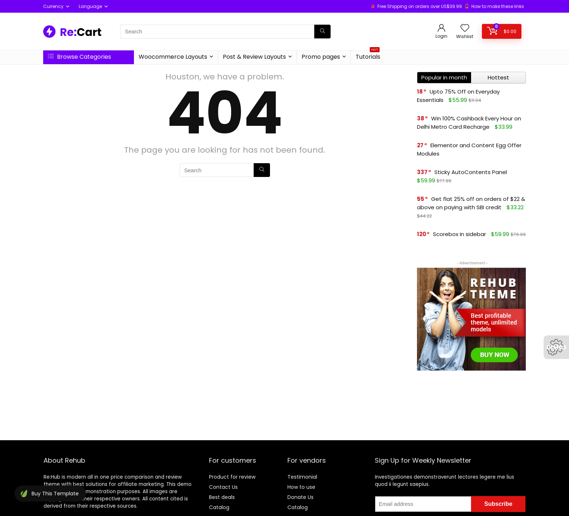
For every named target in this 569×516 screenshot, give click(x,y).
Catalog (219, 507)
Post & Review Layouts (254, 57)
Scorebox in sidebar (459, 234)
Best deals (222, 497)
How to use (301, 487)
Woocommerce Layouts (173, 57)
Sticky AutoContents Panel (470, 172)
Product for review (232, 476)
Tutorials (368, 55)
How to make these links (497, 6)
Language (90, 6)
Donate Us (300, 497)
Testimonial (302, 476)
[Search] (322, 31)
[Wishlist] (464, 28)
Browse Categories (79, 57)
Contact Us (223, 487)
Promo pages (321, 57)
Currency (53, 6)
